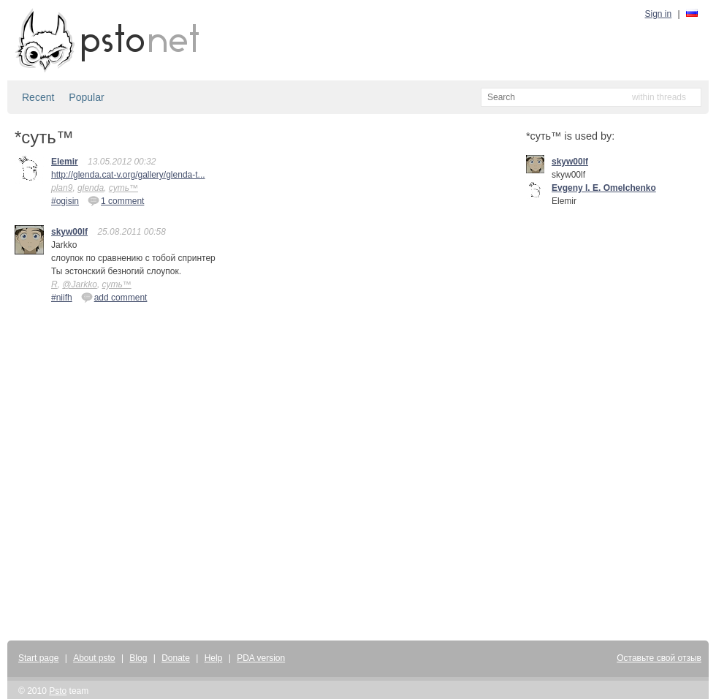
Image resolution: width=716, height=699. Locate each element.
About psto (94, 658)
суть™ (123, 188)
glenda (90, 188)
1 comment (116, 200)
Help (214, 658)
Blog (138, 658)
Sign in (658, 14)
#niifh (61, 297)
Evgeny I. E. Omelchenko (604, 188)
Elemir (64, 161)
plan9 (61, 188)
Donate (175, 658)
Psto (57, 691)
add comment (114, 297)
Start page (38, 658)
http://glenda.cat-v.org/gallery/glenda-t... (128, 175)
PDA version (261, 658)
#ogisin (65, 201)
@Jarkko (79, 284)
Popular (86, 97)
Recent (38, 97)
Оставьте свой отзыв (659, 658)
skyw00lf (69, 232)
